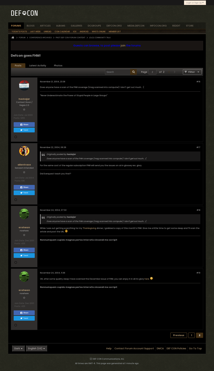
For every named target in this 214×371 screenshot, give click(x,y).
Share (24, 124)
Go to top (195, 348)
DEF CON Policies (176, 348)
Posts (18, 65)
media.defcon (135, 25)
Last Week (35, 31)
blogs (30, 25)
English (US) (36, 348)
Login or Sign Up (195, 2)
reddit (176, 25)
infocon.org (158, 25)
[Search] (121, 72)
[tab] (18, 65)
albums (60, 25)
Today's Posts (19, 31)
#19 (198, 272)
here (147, 278)
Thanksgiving (89, 228)
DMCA (160, 348)
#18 (198, 210)
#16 (198, 81)
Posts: (17, 118)
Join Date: (19, 115)
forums (16, 25)
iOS (74, 31)
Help (109, 348)
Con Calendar (62, 31)
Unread (47, 31)
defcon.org (114, 25)
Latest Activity (37, 65)
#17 (198, 147)
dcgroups (94, 25)
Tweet (24, 130)
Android (84, 31)
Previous (178, 335)
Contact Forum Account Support (134, 348)
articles (45, 25)
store (189, 25)
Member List (115, 31)
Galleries (76, 25)
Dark (18, 348)
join (123, 45)
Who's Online (99, 31)
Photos (58, 65)
